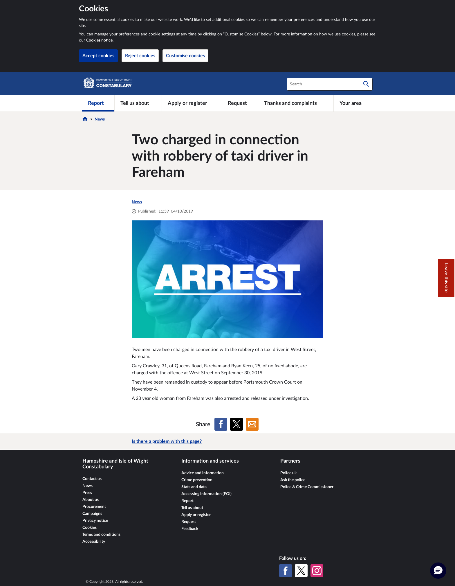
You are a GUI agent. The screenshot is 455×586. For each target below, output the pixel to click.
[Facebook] (285, 570)
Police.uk (288, 473)
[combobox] (330, 84)
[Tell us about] (138, 103)
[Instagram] (316, 570)
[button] (438, 570)
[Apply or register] (191, 103)
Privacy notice (95, 521)
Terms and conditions (101, 535)
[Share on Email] (252, 424)
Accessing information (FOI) (206, 494)
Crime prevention (196, 480)
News (100, 119)
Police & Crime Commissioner (306, 487)
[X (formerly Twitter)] (301, 570)
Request (188, 522)
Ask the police (292, 480)
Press (87, 493)
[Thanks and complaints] (295, 103)
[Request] (240, 103)
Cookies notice (99, 40)
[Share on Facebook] (220, 424)
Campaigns (92, 514)
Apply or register (196, 515)
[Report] (98, 103)
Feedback (189, 529)
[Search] (366, 84)
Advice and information (202, 473)
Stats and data (194, 487)
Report (187, 501)
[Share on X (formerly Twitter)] (236, 424)
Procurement (94, 507)
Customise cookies (185, 55)
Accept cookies (98, 55)
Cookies (89, 528)
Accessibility (93, 542)
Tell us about (192, 508)
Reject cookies (140, 55)
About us (90, 500)
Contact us (92, 479)
